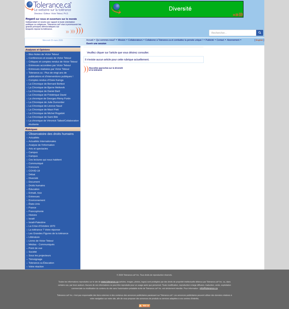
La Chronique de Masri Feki (44, 109)
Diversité (33, 178)
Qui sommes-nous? (105, 40)
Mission (122, 40)
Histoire (33, 215)
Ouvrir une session (96, 43)
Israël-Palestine (37, 222)
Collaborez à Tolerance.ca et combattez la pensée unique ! (174, 40)
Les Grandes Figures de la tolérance (48, 233)
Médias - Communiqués (42, 244)
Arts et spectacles (38, 148)
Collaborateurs (135, 40)
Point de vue (35, 248)
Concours (34, 167)
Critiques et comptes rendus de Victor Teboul (53, 61)
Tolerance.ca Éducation (41, 262)
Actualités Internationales (42, 141)
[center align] (259, 33)
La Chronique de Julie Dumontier (47, 102)
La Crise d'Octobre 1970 (42, 226)
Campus (33, 152)
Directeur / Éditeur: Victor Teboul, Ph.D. (51, 13)
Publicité (210, 40)
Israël (32, 218)
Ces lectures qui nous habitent (45, 159)
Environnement (37, 200)
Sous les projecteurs (40, 255)
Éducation (34, 189)
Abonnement (233, 40)
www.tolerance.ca (110, 281)
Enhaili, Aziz (35, 192)
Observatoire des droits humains (51, 134)
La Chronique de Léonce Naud (45, 105)
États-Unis (34, 203)
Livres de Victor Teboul (41, 240)
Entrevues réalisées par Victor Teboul (49, 69)
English (259, 40)
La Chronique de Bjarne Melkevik (47, 87)
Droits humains (37, 185)
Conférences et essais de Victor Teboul (50, 58)
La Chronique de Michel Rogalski (47, 113)
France (32, 207)
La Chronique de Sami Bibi (43, 117)
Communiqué (36, 163)
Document (34, 181)
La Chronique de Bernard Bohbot (47, 83)
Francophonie (36, 211)
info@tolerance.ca (209, 288)
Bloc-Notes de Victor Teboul (44, 54)
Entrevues (34, 196)
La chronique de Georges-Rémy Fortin (49, 98)
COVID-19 (34, 170)
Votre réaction (36, 266)
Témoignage (35, 259)
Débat (32, 174)
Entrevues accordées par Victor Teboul (50, 65)
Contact (220, 40)
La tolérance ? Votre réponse (44, 229)
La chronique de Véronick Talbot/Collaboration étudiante (54, 122)
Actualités (34, 137)
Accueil (89, 40)
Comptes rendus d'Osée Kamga (46, 80)
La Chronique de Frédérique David (47, 94)
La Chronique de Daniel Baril (44, 91)
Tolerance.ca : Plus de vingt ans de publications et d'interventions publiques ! (51, 74)
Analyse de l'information (42, 145)
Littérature (34, 237)
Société (33, 251)
